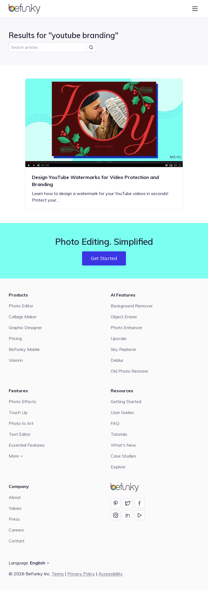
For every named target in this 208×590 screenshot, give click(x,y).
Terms (58, 573)
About (15, 497)
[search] (52, 47)
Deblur (117, 360)
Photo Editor (21, 305)
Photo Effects (22, 401)
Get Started (104, 258)
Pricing (15, 338)
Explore (118, 466)
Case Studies (123, 456)
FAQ (115, 423)
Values (15, 508)
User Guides (122, 412)
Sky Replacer (123, 349)
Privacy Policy (81, 573)
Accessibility (110, 573)
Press (14, 519)
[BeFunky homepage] (27, 9)
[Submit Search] (91, 47)
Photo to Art (21, 423)
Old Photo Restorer (129, 371)
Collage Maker (23, 316)
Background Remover (132, 305)
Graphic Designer (25, 327)
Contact (17, 540)
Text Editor (20, 434)
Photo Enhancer (126, 327)
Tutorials (119, 434)
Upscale (118, 338)
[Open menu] (195, 8)
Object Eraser (124, 316)
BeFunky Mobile (24, 349)
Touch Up (18, 412)
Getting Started (126, 401)
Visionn (16, 360)
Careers (16, 530)
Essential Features (27, 445)
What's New (123, 445)
